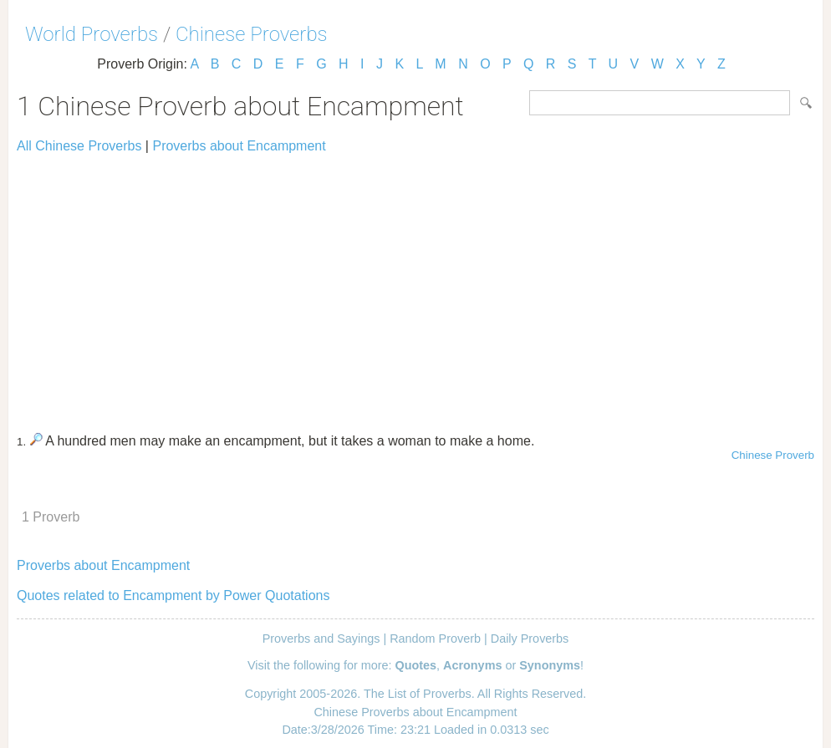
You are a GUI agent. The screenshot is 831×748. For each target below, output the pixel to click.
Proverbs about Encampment (238, 146)
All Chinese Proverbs (79, 146)
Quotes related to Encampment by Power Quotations (173, 595)
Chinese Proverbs (252, 34)
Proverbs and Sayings (321, 638)
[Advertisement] (415, 286)
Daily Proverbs (530, 638)
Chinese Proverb (773, 455)
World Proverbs (91, 34)
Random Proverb (435, 638)
